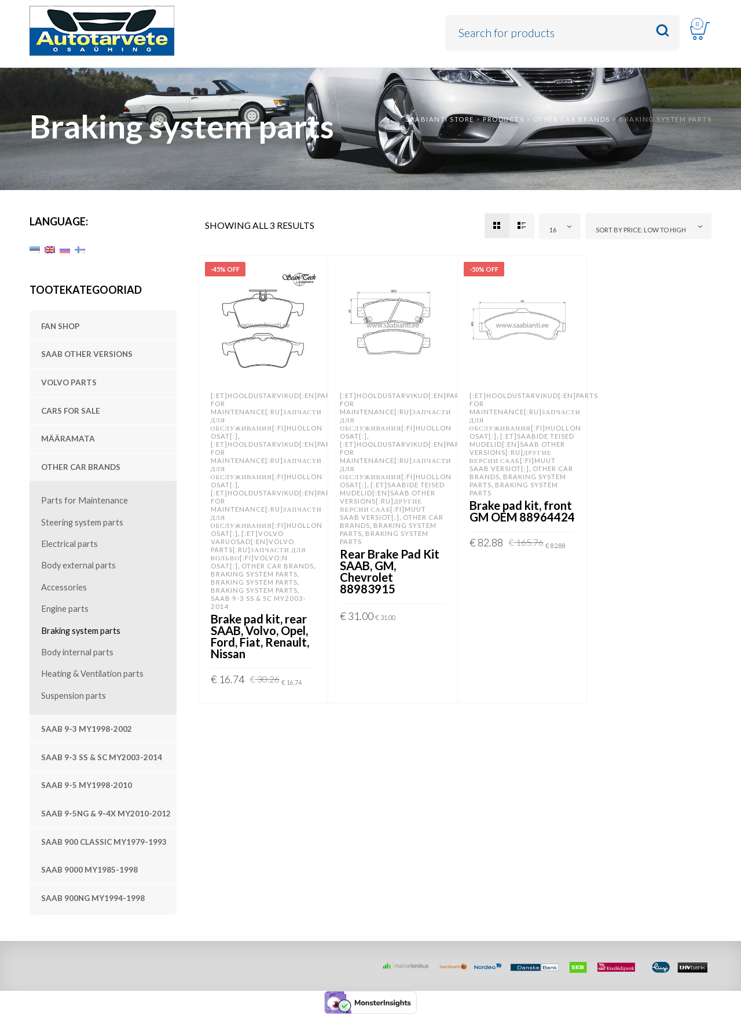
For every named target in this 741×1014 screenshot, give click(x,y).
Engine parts (65, 609)
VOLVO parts (69, 382)
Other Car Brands (80, 467)
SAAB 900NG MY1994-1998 (93, 898)
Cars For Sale (70, 410)
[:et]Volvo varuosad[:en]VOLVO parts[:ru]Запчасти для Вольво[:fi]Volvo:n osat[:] (258, 550)
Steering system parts (82, 522)
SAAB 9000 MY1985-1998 (89, 869)
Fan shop (60, 326)
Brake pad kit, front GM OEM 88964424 (522, 511)
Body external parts (78, 565)
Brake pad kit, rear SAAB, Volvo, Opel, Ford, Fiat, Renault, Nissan (260, 636)
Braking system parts (80, 631)
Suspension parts (73, 696)
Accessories (64, 587)
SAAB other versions (87, 354)
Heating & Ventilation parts (92, 674)
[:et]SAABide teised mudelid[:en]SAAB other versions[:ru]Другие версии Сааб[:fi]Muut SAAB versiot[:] (392, 501)
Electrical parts (69, 544)
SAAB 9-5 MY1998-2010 (86, 785)
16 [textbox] (552, 230)
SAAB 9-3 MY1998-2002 (86, 729)
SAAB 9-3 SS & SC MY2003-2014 (101, 757)
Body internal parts (77, 652)
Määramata (68, 438)
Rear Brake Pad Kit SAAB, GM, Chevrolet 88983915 (389, 571)
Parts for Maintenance (84, 500)
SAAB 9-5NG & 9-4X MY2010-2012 (106, 813)
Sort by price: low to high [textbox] (641, 230)
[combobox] (560, 226)
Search (662, 31)
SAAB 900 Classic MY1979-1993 (104, 842)
